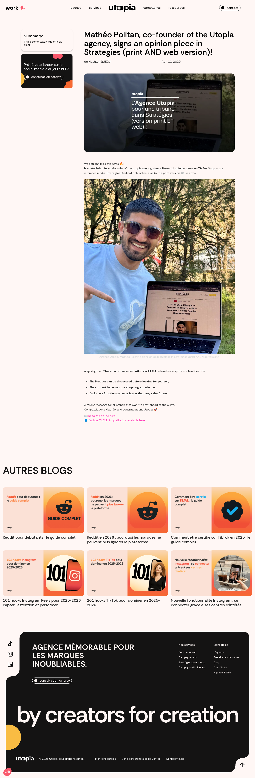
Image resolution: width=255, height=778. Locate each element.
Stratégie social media (192, 662)
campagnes (152, 8)
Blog (216, 662)
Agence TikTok (222, 672)
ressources (176, 8)
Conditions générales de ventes (140, 758)
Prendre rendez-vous (226, 657)
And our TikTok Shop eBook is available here (116, 420)
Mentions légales (105, 758)
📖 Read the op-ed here (99, 416)
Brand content (187, 652)
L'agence (219, 652)
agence (75, 8)
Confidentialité (175, 758)
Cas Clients (220, 667)
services (95, 8)
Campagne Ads (188, 657)
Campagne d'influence (192, 667)
